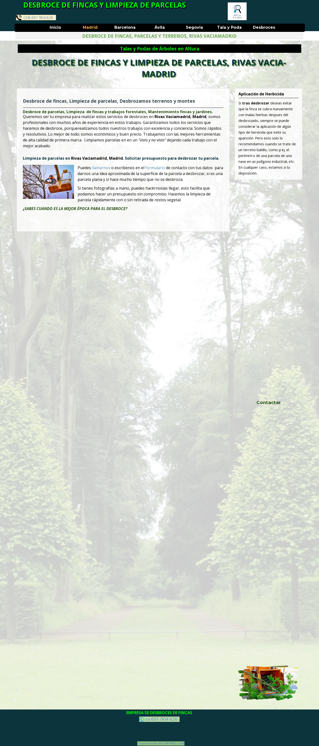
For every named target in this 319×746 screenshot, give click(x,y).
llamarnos (102, 167)
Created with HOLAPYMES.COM (160, 743)
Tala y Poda (229, 27)
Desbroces (264, 27)
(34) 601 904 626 (34, 17)
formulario (154, 167)
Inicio (55, 27)
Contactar (268, 402)
